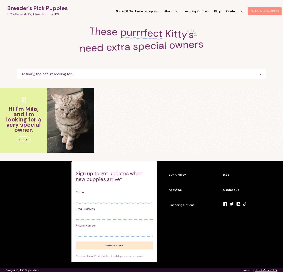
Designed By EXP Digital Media (23, 270)
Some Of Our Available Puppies (137, 11)
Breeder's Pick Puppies (37, 8)
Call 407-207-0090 (265, 11)
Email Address (85, 209)
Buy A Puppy (177, 175)
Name (80, 192)
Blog (217, 11)
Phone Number (86, 225)
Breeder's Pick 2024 (266, 270)
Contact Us (234, 11)
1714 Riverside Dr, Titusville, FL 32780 (33, 14)
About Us (170, 11)
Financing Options (195, 11)
